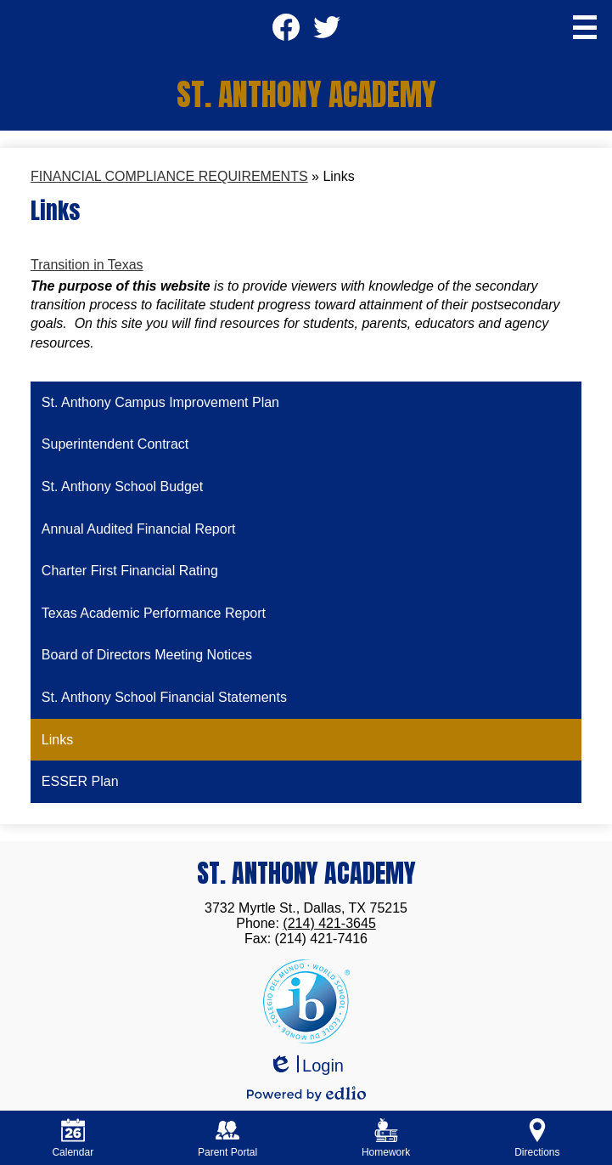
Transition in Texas (87, 264)
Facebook (286, 33)
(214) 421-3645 (329, 923)
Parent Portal (227, 1138)
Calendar (72, 1138)
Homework (386, 1138)
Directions (536, 1138)
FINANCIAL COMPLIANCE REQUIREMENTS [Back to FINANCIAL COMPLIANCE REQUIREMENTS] (169, 176)
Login (306, 1066)
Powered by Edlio (306, 1093)
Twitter (326, 33)
